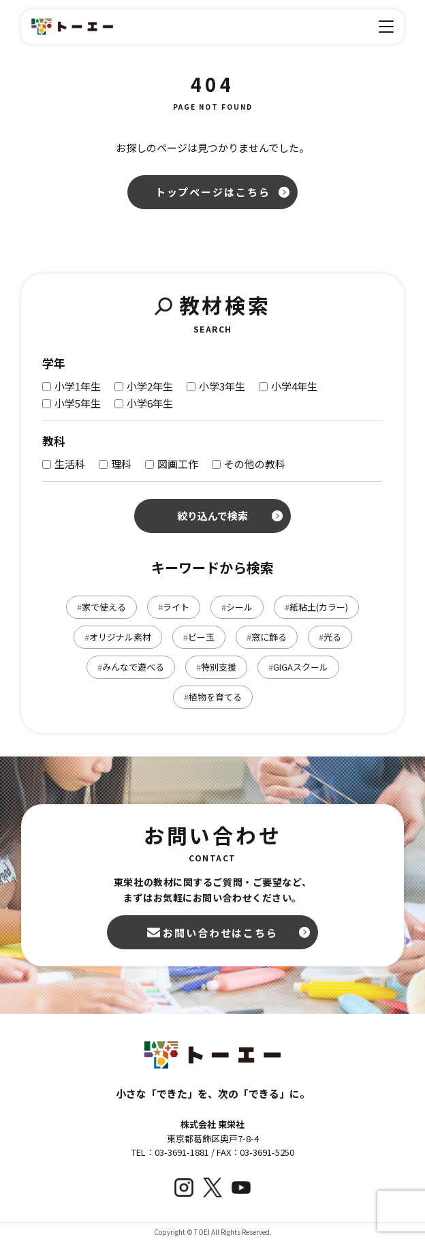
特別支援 (216, 666)
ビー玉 (199, 636)
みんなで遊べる (130, 666)
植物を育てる (213, 696)
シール (237, 606)
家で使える (101, 606)
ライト (173, 606)
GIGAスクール (298, 666)
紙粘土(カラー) (316, 606)
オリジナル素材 (117, 636)
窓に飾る (267, 636)
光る (330, 636)
